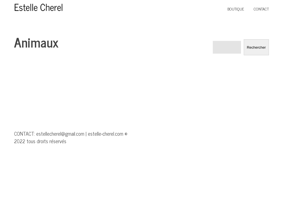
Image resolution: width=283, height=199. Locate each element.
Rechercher (256, 47)
